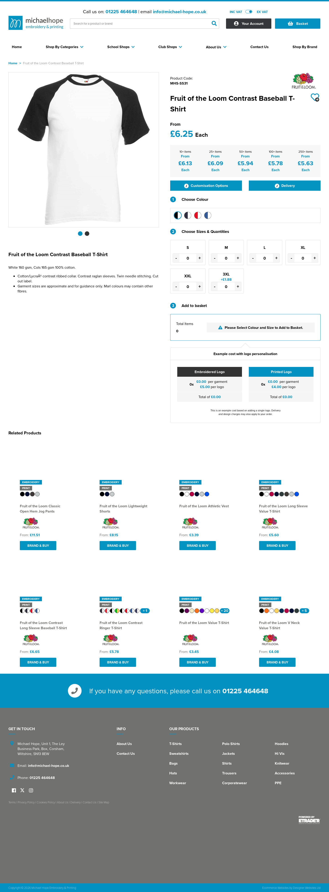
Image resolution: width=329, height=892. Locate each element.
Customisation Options (206, 185)
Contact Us (126, 753)
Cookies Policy (46, 802)
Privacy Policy (26, 802)
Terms (12, 802)
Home (12, 63)
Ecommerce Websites (275, 888)
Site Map (103, 802)
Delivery (285, 185)
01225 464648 (121, 11)
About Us (124, 743)
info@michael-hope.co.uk (179, 11)
